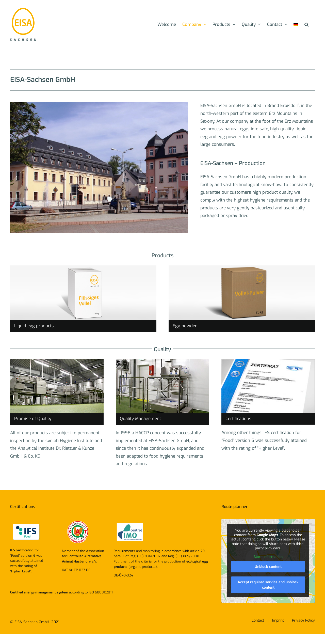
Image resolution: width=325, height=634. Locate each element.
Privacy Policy (303, 620)
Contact (258, 620)
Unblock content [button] (268, 567)
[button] (306, 24)
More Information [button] (268, 557)
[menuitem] (296, 24)
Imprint (278, 620)
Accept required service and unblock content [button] (268, 585)
